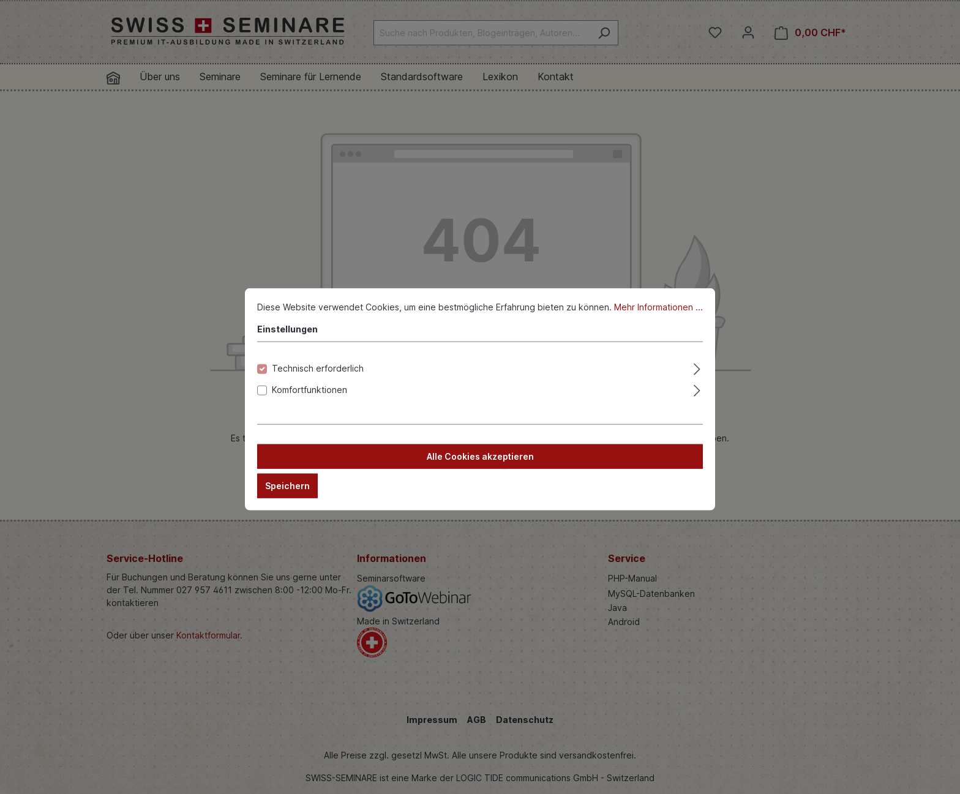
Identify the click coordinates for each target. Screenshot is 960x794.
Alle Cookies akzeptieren (480, 467)
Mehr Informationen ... (658, 317)
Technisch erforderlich (318, 378)
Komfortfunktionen (309, 400)
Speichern (287, 496)
